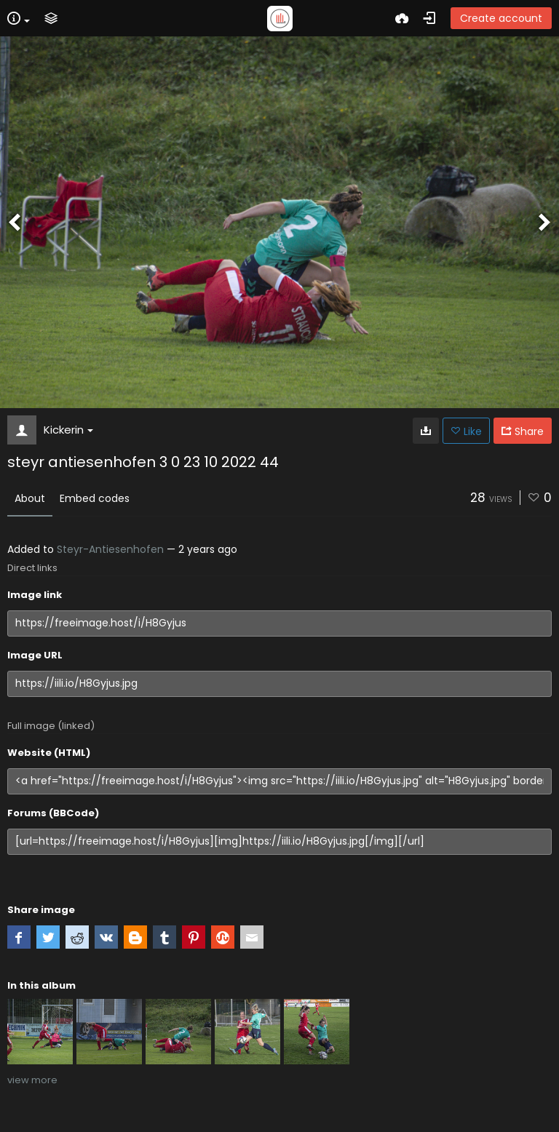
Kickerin (68, 429)
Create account (501, 18)
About (30, 498)
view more (32, 1080)
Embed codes (95, 498)
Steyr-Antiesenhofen (110, 549)
